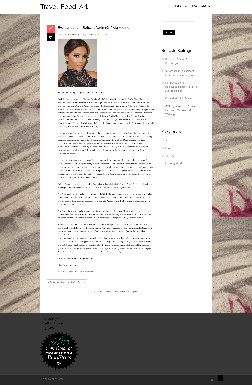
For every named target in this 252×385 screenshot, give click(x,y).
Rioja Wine (90, 258)
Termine (169, 155)
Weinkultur (89, 271)
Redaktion (72, 34)
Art (186, 5)
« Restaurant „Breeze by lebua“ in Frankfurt (66, 282)
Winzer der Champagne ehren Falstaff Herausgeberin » (117, 292)
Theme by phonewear (52, 379)
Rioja (77, 271)
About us (205, 5)
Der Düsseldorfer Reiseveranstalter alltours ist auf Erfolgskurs (181, 86)
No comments (103, 34)
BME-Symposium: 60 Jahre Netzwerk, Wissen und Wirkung (181, 110)
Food (194, 5)
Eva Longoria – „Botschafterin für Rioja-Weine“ (94, 28)
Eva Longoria (69, 271)
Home (178, 5)
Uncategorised (173, 163)
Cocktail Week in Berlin (178, 98)
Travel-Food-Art (64, 6)
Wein (82, 271)
